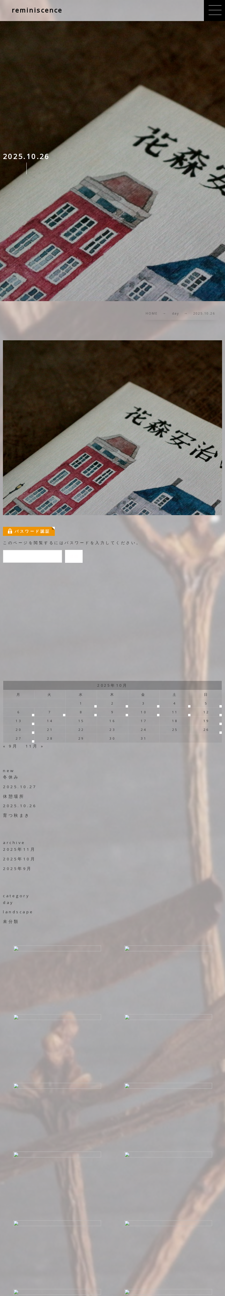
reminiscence (37, 10)
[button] (214, 10)
